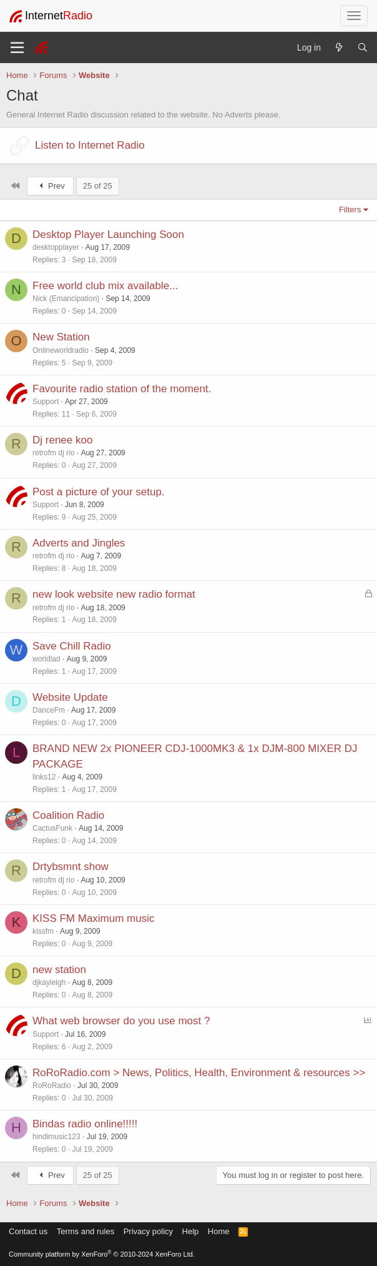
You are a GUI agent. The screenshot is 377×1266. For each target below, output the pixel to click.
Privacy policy (148, 1231)
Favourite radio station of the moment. (121, 389)
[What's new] (339, 47)
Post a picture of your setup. (98, 492)
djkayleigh (49, 982)
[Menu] (17, 47)
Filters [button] (350, 209)
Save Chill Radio (71, 646)
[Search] (363, 47)
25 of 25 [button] (97, 185)
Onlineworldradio (60, 350)
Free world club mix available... (105, 286)
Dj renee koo (62, 440)
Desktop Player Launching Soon (108, 234)
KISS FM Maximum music (93, 918)
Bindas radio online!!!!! (84, 1124)
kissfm (43, 931)
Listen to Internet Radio (90, 145)
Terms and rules (85, 1231)
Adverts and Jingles (78, 543)
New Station (61, 337)
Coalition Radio (68, 815)
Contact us (28, 1231)
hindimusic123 (56, 1136)
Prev (50, 185)
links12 (44, 777)
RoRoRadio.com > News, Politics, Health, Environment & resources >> (198, 1073)
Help (190, 1231)
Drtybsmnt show (70, 867)
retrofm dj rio (53, 452)
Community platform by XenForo (102, 1254)
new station (59, 970)
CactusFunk (52, 828)
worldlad (46, 659)
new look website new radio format (113, 594)
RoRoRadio (51, 1085)
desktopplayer (55, 247)
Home (219, 1231)
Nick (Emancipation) (65, 298)
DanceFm (48, 710)
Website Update (70, 697)
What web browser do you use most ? (121, 1021)
